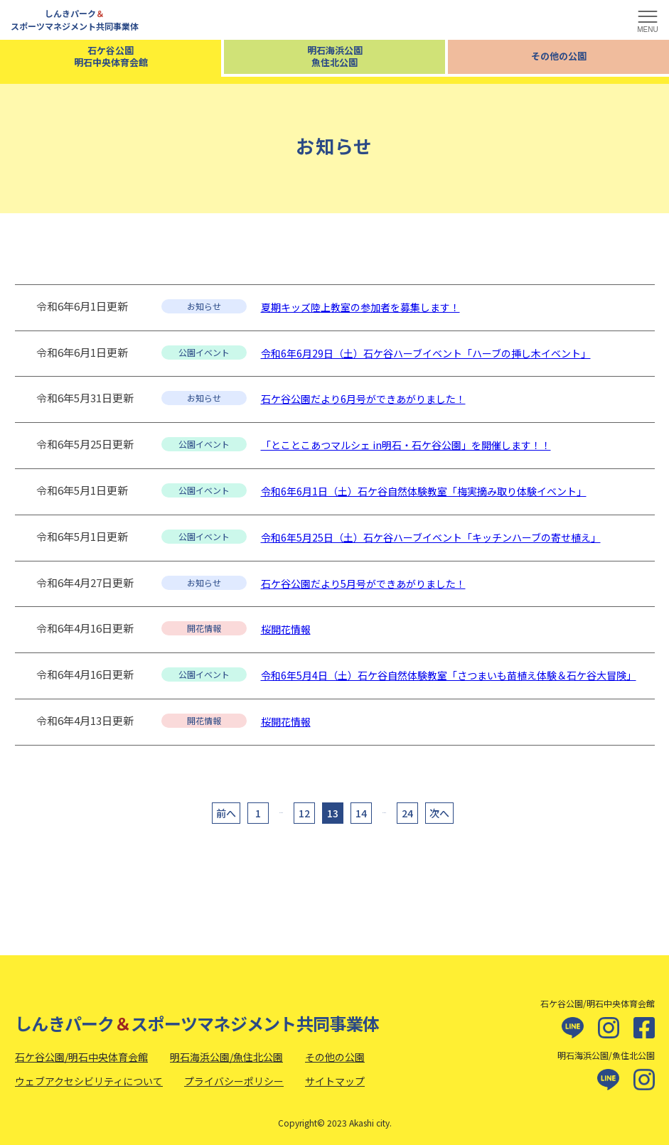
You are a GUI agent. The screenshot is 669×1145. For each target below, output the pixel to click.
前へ (226, 813)
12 (304, 813)
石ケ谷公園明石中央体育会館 (111, 56)
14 (361, 813)
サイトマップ (335, 1081)
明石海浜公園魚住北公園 (335, 56)
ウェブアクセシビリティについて (89, 1081)
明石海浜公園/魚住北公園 (226, 1057)
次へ (439, 813)
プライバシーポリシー (234, 1081)
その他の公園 (559, 56)
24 (407, 813)
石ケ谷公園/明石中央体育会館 (81, 1057)
